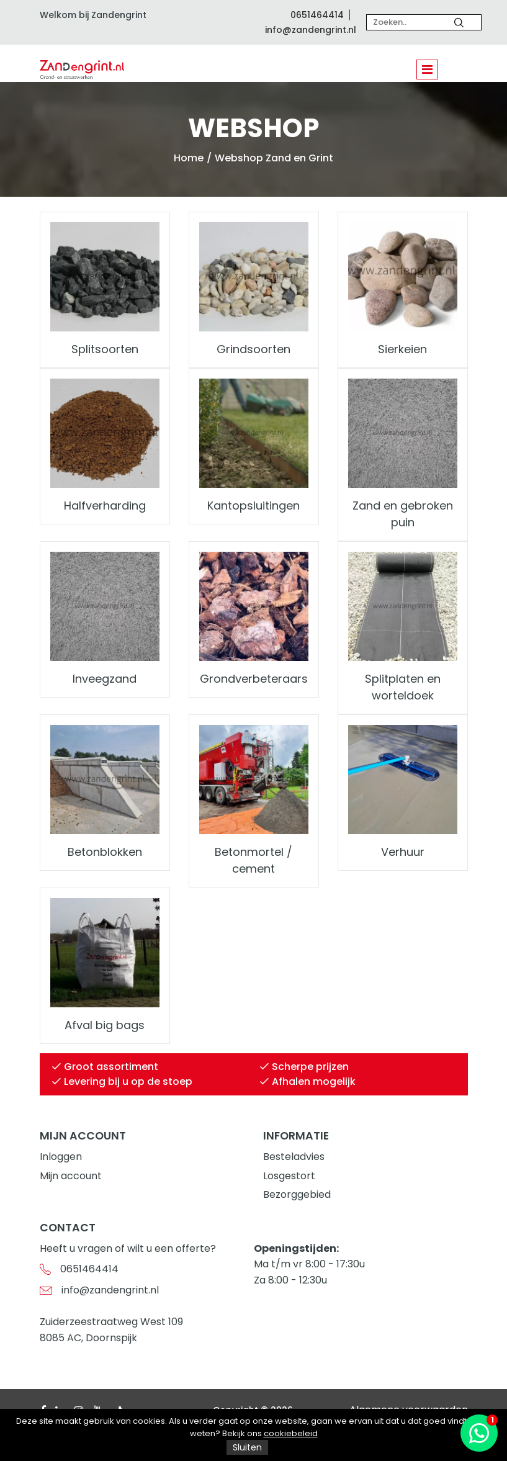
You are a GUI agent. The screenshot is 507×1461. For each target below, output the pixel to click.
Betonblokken (105, 852)
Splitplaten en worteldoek (403, 687)
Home (189, 158)
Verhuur (402, 852)
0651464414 (317, 15)
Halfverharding (105, 505)
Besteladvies (294, 1156)
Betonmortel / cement (253, 860)
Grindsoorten (253, 349)
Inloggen (61, 1156)
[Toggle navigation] (427, 69)
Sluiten (247, 1447)
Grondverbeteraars (254, 678)
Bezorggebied (297, 1194)
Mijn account (71, 1176)
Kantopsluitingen (253, 505)
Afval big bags (105, 1025)
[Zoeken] (459, 22)
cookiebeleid (291, 1433)
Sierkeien (402, 349)
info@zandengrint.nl (310, 30)
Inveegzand (105, 678)
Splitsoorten (104, 349)
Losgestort (289, 1176)
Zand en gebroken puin (402, 514)
